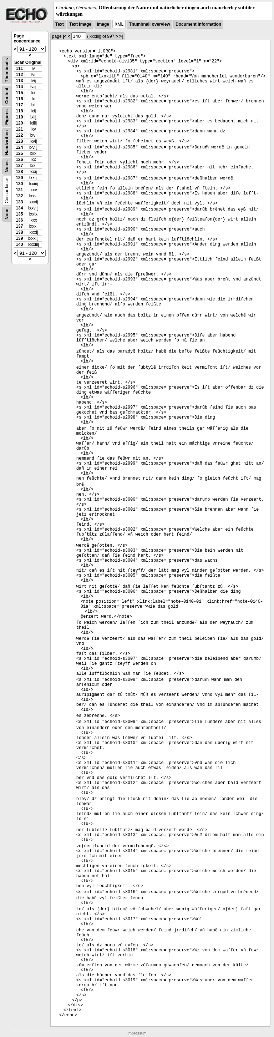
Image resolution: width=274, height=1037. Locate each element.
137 (19, 226)
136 (19, 220)
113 (19, 80)
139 (19, 238)
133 (19, 201)
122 (19, 135)
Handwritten (6, 142)
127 (19, 165)
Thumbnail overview (149, 24)
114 (19, 86)
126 (19, 159)
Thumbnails (6, 70)
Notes (6, 166)
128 (19, 171)
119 (19, 117)
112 (19, 74)
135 (19, 214)
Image (103, 24)
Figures (6, 117)
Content (6, 96)
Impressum (136, 1033)
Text (59, 24)
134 (19, 208)
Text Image (80, 24)
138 (19, 232)
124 (19, 147)
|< (64, 36)
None (6, 214)
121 (19, 129)
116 (19, 98)
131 (19, 189)
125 (19, 153)
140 (19, 244)
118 (19, 110)
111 (19, 68)
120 (19, 123)
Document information (198, 24)
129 (19, 177)
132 (19, 195)
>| (121, 36)
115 (19, 92)
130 (19, 183)
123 (19, 141)
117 (19, 104)
